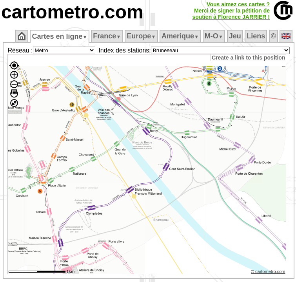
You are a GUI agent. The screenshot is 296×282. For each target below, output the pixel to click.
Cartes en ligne (59, 36)
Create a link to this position (248, 57)
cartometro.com (72, 12)
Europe (141, 36)
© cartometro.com (268, 271)
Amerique (180, 36)
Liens (256, 36)
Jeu (235, 36)
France (107, 36)
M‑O (214, 36)
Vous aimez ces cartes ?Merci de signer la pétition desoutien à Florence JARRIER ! (231, 10)
